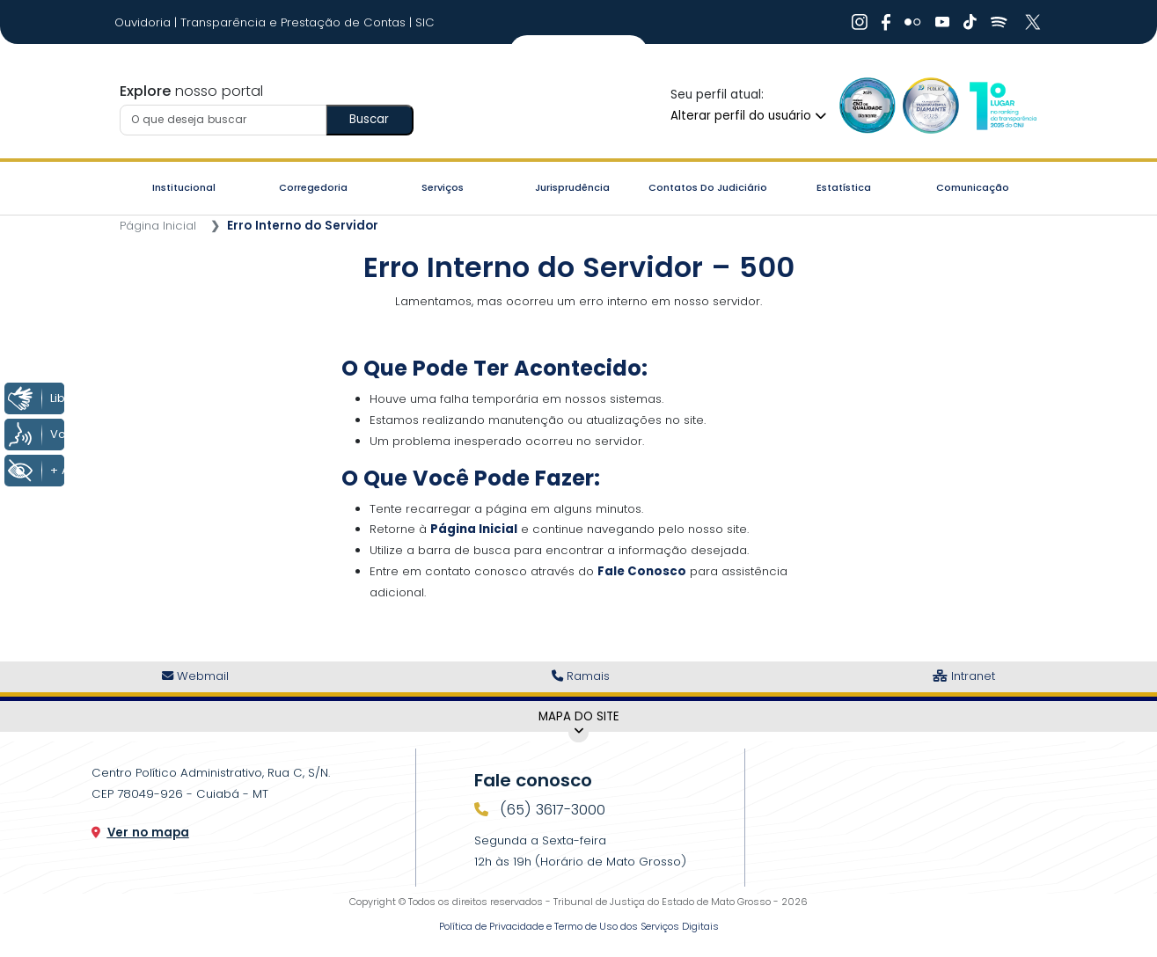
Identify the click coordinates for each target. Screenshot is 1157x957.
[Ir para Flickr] (912, 22)
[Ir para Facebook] (886, 22)
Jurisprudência (572, 187)
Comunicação (972, 187)
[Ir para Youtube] (942, 22)
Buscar (369, 119)
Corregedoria (313, 187)
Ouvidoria (144, 22)
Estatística (843, 187)
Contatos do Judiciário (707, 187)
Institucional (184, 187)
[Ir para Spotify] (999, 22)
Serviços (442, 187)
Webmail (195, 676)
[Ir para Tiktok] (970, 22)
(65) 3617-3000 (550, 810)
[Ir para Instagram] (860, 22)
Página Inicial (158, 225)
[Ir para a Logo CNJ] (1002, 105)
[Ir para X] (1034, 22)
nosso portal (191, 91)
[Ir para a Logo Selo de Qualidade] (867, 105)
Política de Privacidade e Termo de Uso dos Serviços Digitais (579, 926)
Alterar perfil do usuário (748, 115)
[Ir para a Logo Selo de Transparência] (931, 105)
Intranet (964, 676)
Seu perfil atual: (717, 94)
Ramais (581, 676)
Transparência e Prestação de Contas (294, 22)
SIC (425, 22)
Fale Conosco (641, 571)
